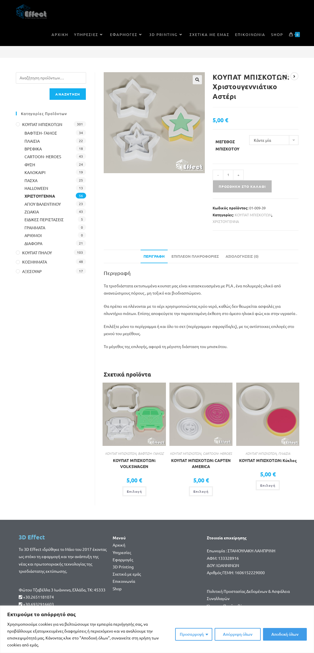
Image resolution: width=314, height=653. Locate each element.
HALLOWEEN (36, 188)
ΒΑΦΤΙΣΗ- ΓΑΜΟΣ (151, 453)
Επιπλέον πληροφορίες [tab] (195, 256)
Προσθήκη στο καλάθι (242, 186)
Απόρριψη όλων (237, 634)
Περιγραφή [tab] (154, 256)
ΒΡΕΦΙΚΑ (33, 148)
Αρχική (119, 544)
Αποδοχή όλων (284, 634)
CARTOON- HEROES (217, 453)
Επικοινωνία (124, 581)
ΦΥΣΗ (29, 164)
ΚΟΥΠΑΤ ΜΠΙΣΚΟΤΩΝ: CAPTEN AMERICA (201, 463)
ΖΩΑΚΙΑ (31, 211)
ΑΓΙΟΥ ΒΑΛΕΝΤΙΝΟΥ (42, 204)
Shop (117, 588)
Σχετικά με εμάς (127, 573)
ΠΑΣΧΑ (30, 180)
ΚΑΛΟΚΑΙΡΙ (35, 172)
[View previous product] (285, 76)
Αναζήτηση (67, 94)
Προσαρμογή (192, 634)
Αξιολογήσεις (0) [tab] (242, 256)
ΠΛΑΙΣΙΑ (284, 453)
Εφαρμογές (123, 559)
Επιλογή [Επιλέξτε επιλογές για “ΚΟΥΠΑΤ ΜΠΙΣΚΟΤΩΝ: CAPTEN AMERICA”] (201, 491)
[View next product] (294, 76)
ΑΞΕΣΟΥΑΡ (32, 271)
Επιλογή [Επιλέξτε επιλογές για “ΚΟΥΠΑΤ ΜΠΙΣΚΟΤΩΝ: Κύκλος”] (267, 485)
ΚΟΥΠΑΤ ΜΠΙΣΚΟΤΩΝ (253, 214)
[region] (157, 629)
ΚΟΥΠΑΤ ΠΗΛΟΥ (37, 252)
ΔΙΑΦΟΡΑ (33, 243)
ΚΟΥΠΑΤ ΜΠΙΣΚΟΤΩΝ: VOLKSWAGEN (134, 463)
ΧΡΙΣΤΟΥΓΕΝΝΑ (226, 221)
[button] (197, 79)
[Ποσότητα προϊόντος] (228, 175)
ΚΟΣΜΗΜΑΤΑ (34, 261)
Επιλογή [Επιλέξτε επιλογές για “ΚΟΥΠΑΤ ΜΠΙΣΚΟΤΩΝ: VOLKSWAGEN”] (134, 491)
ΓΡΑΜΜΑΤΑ (34, 227)
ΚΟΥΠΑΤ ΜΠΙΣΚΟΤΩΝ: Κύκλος (268, 460)
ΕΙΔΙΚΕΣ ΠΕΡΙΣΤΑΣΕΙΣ (44, 219)
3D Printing (123, 566)
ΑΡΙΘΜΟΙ (33, 235)
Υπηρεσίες (122, 552)
